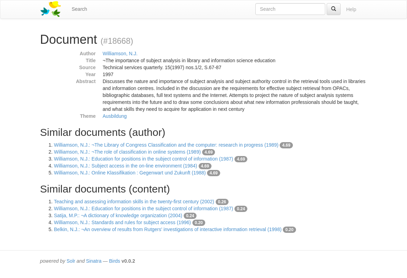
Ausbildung (115, 116)
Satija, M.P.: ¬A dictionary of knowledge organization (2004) (118, 215)
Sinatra (93, 261)
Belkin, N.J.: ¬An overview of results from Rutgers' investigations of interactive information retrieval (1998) (167, 229)
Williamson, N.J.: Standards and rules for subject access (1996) (122, 222)
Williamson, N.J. (120, 53)
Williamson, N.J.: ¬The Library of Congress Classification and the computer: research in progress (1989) (166, 145)
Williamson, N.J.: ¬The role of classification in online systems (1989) (127, 152)
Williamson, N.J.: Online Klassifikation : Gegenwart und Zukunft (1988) (130, 172)
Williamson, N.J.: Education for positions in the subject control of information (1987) (143, 159)
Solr (70, 261)
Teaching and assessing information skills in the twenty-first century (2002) (134, 201)
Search (79, 9)
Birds (114, 261)
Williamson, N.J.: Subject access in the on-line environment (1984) (125, 166)
